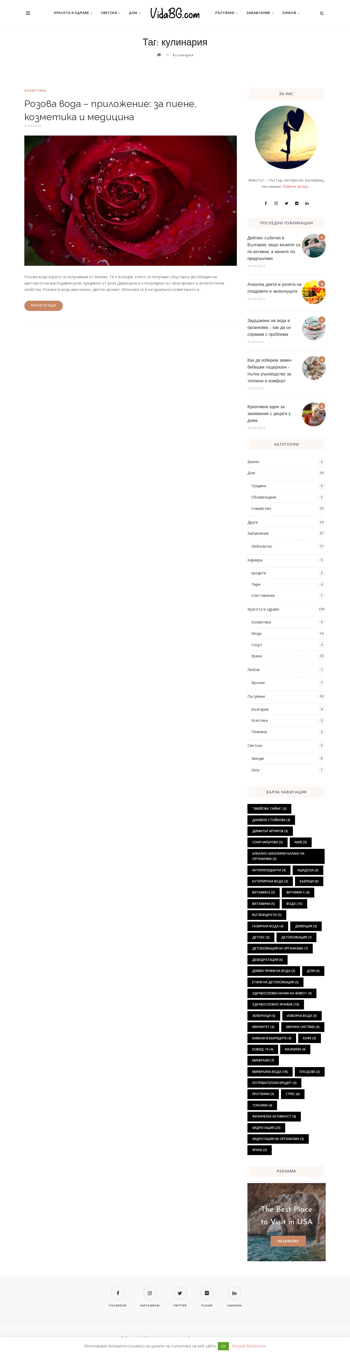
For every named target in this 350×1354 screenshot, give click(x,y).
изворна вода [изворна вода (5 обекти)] (302, 1015)
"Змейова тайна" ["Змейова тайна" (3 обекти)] (269, 808)
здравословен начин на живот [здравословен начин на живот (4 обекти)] (282, 993)
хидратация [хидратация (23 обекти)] (266, 1127)
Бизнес (253, 461)
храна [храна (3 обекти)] (259, 1150)
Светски (109, 13)
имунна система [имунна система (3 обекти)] (303, 1027)
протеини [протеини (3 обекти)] (263, 1094)
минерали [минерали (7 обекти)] (263, 1060)
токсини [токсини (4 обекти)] (262, 1105)
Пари (255, 584)
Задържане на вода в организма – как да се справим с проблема (269, 328)
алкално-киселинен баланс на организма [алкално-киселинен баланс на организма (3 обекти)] (278, 856)
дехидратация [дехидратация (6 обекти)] (267, 959)
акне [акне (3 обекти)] (300, 842)
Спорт (256, 644)
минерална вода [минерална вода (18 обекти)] (270, 1071)
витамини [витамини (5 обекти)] (263, 903)
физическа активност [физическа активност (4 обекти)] (274, 1116)
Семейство (261, 508)
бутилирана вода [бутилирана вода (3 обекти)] (270, 881)
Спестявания (263, 595)
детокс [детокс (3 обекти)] (261, 937)
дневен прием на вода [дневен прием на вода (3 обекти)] (273, 971)
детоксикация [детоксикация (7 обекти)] (296, 937)
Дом (133, 13)
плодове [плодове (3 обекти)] (310, 1071)
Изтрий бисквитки (249, 1345)
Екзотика (259, 720)
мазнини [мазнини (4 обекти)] (295, 1049)
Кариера (254, 559)
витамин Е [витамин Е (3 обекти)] (263, 892)
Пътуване (225, 13)
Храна (256, 655)
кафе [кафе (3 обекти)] (309, 1038)
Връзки (258, 682)
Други (252, 522)
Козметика (35, 91)
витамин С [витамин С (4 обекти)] (298, 892)
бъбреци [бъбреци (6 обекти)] (309, 881)
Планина (259, 731)
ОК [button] (223, 1346)
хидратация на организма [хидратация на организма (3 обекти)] (278, 1139)
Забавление (258, 13)
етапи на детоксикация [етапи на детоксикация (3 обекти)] (275, 982)
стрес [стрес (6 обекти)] (293, 1094)
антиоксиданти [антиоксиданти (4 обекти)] (269, 870)
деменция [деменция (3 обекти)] (306, 926)
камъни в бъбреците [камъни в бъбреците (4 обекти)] (271, 1038)
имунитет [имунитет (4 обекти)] (263, 1027)
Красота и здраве (71, 13)
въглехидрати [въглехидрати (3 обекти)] (267, 915)
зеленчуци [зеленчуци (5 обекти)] (263, 1015)
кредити (258, 572)
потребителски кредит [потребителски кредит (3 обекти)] (274, 1083)
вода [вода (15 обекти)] (294, 903)
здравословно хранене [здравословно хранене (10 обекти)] (275, 1004)
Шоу (255, 769)
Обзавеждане (263, 497)
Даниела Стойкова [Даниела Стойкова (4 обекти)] (271, 820)
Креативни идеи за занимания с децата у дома (269, 414)
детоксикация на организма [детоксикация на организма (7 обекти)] (280, 948)
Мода (256, 633)
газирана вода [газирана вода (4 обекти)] (267, 926)
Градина (258, 485)
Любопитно (261, 546)
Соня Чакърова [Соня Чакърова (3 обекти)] (267, 842)
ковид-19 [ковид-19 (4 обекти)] (262, 1049)
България (260, 709)
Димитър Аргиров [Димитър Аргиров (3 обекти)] (270, 831)
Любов (289, 13)
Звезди (257, 758)
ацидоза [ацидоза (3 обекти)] (308, 870)
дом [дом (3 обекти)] (313, 971)
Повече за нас (295, 186)
